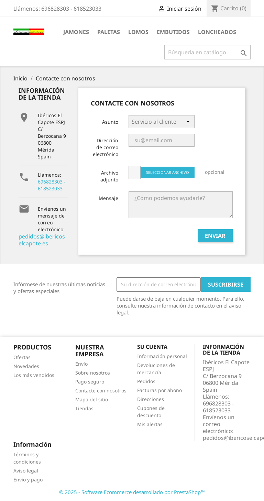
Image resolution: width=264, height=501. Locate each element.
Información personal (162, 356)
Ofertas (22, 357)
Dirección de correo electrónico (105, 147)
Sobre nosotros (92, 372)
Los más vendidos (33, 375)
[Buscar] (207, 52)
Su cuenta (152, 346)
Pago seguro (89, 381)
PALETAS (108, 32)
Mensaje (108, 198)
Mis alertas (150, 424)
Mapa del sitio (91, 399)
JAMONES (76, 32)
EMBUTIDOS (173, 32)
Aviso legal (25, 470)
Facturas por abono (159, 390)
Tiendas (84, 408)
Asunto (110, 122)
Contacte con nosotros (100, 390)
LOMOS (138, 32)
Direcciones (150, 399)
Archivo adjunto (109, 176)
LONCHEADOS (217, 32)
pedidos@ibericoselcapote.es (42, 240)
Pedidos (146, 381)
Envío (81, 363)
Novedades (26, 366)
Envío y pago (28, 479)
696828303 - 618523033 (52, 185)
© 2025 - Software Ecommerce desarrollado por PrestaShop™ (132, 492)
